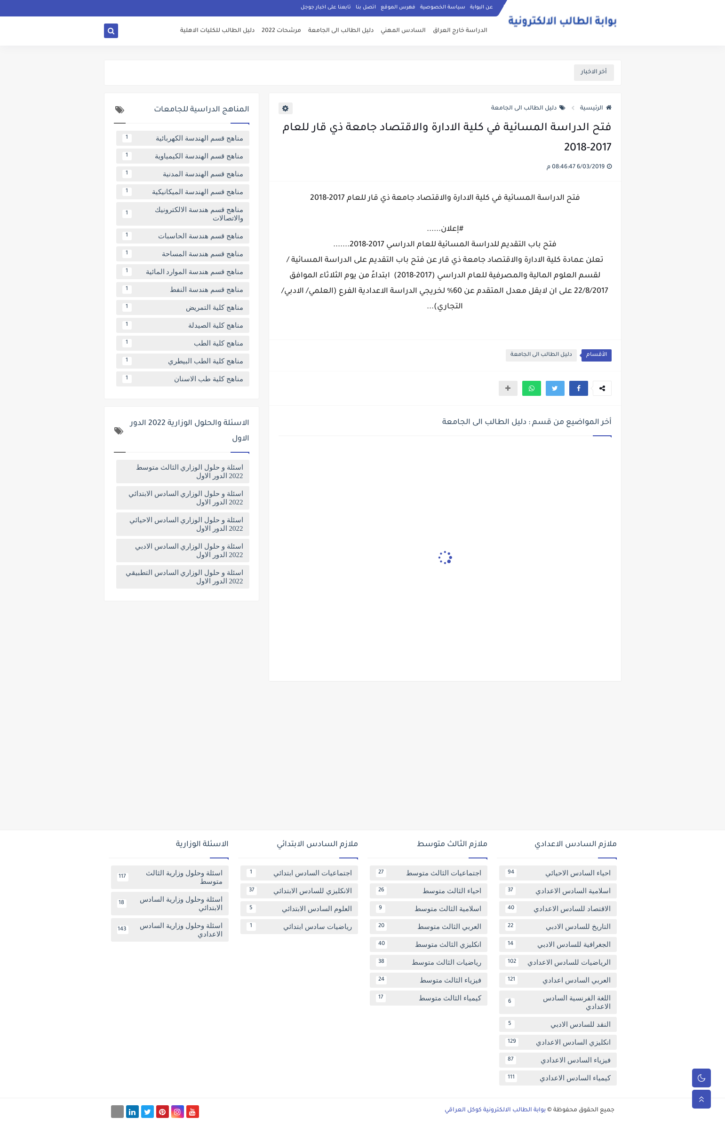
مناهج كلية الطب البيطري (182, 361)
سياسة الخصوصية (442, 7)
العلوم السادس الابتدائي (299, 909)
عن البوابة (481, 7)
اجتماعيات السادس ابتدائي (299, 873)
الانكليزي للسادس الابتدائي (299, 891)
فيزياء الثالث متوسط (428, 980)
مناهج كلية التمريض (182, 307)
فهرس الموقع (398, 7)
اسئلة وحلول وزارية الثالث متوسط (170, 877)
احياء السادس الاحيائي (558, 873)
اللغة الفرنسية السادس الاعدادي (558, 1002)
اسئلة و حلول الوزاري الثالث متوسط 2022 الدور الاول (189, 472)
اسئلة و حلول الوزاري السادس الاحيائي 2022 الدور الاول (186, 524)
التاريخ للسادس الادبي (558, 926)
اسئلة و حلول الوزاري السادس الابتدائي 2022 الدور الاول (185, 498)
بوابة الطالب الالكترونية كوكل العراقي (495, 1110)
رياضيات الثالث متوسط (428, 962)
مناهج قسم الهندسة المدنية (182, 174)
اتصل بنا (366, 7)
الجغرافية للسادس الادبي (558, 944)
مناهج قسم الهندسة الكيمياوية (182, 156)
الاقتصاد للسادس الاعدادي (558, 909)
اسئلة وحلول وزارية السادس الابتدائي (170, 904)
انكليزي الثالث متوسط (428, 944)
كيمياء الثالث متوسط (428, 998)
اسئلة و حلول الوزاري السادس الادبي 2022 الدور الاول (189, 551)
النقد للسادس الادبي (558, 1024)
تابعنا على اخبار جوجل (326, 7)
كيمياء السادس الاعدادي (558, 1078)
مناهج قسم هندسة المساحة (182, 254)
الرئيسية (596, 108)
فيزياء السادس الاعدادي (558, 1060)
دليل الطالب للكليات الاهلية (217, 31)
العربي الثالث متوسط (428, 926)
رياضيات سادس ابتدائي (299, 926)
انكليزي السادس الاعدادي (558, 1042)
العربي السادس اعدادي (558, 980)
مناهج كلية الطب (182, 343)
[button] (578, 388)
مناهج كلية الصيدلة (182, 325)
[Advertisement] (362, 759)
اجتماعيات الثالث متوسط (428, 873)
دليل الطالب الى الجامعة (341, 31)
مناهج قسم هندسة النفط (182, 289)
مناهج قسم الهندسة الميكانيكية (182, 192)
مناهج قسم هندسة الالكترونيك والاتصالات (182, 214)
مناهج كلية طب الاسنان (182, 379)
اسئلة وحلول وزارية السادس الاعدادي (170, 930)
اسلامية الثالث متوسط (428, 909)
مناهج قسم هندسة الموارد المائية (182, 271)
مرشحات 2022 (281, 31)
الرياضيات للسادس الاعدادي (558, 962)
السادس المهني (403, 31)
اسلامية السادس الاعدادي (558, 891)
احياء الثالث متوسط (428, 891)
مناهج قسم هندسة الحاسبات (182, 236)
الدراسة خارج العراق (460, 31)
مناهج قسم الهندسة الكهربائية (182, 138)
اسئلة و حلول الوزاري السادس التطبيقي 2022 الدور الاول (184, 577)
